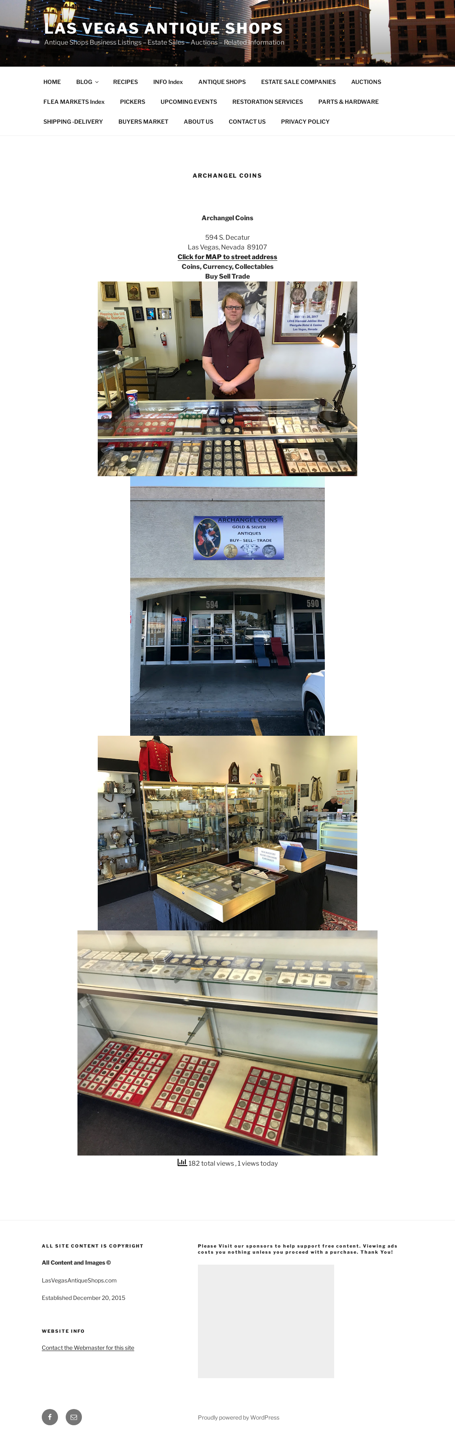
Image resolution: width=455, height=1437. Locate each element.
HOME (52, 81)
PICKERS (132, 101)
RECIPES (125, 81)
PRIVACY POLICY (305, 121)
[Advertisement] (266, 1321)
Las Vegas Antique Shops (164, 28)
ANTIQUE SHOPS (222, 81)
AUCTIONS (366, 81)
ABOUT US (198, 121)
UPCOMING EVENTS (189, 101)
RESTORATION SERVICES (267, 101)
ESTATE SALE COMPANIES (298, 81)
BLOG (88, 81)
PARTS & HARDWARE (348, 101)
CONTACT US (247, 121)
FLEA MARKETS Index (74, 101)
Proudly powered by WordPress (238, 1417)
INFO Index (168, 81)
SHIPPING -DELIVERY (73, 121)
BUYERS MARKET (143, 121)
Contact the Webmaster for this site (88, 1347)
